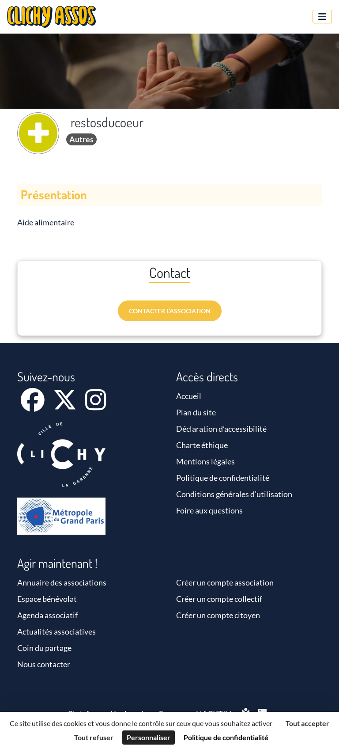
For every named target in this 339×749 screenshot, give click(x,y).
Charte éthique (202, 445)
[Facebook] (33, 406)
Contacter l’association (170, 311)
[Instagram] (95, 406)
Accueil (188, 396)
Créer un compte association (225, 582)
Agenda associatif (47, 615)
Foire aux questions (209, 510)
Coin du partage (44, 648)
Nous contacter (43, 664)
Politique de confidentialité (222, 478)
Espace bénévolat (47, 599)
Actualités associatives (56, 631)
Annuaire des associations (61, 582)
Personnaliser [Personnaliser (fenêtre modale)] (148, 737)
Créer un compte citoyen (218, 615)
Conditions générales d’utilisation (234, 494)
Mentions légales (205, 461)
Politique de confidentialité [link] (226, 737)
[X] (65, 406)
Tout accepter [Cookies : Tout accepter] (307, 723)
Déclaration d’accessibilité (221, 428)
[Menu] (322, 16)
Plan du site (196, 412)
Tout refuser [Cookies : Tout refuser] (93, 737)
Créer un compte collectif (219, 599)
